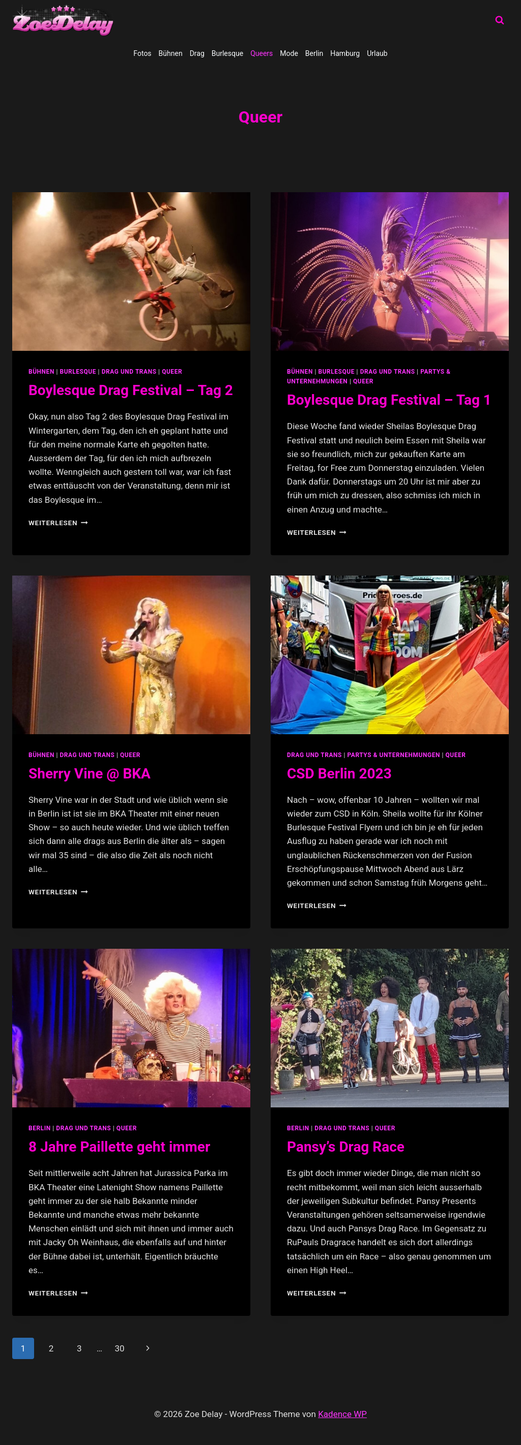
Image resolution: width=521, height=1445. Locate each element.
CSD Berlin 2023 (339, 773)
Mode (289, 53)
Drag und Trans (129, 371)
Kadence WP (342, 1414)
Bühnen (171, 53)
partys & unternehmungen (394, 755)
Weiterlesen (58, 523)
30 (119, 1348)
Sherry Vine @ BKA (89, 773)
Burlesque (227, 53)
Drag (197, 53)
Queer (172, 371)
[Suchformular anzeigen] (499, 20)
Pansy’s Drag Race (345, 1146)
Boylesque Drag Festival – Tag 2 (130, 390)
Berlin (314, 53)
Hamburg (345, 53)
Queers (261, 53)
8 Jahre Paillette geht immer (119, 1146)
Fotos (142, 53)
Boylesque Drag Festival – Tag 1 (389, 400)
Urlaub (377, 53)
